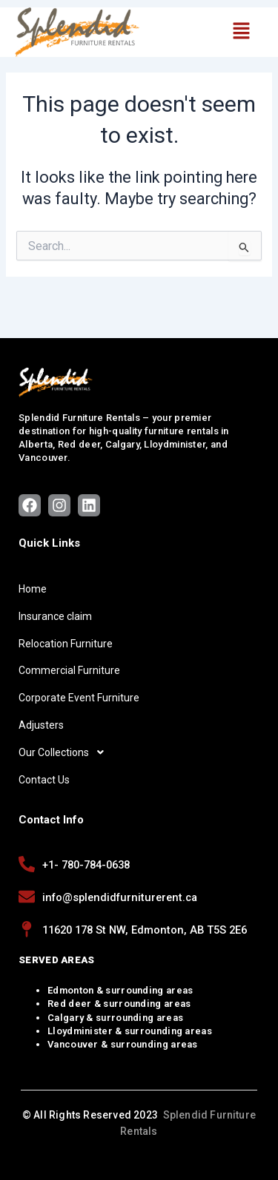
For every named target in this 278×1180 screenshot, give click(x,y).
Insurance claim (55, 616)
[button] (241, 32)
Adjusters (41, 725)
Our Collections (65, 752)
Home (33, 589)
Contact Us (44, 780)
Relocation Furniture (66, 644)
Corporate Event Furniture (79, 698)
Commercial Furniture (69, 670)
